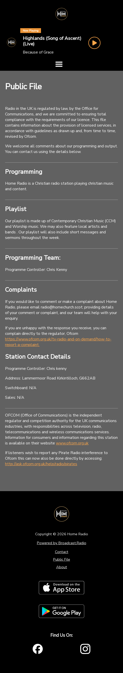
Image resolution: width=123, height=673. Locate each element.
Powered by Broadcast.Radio (61, 542)
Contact (61, 551)
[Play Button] (94, 43)
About (61, 567)
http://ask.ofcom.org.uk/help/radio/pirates (41, 464)
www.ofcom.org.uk (72, 443)
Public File (61, 559)
